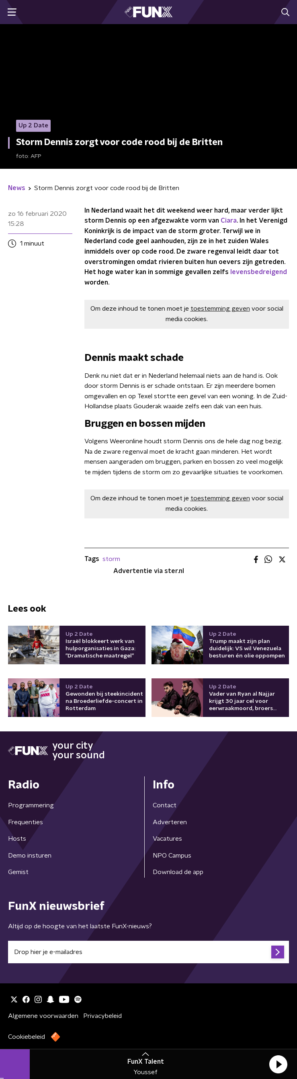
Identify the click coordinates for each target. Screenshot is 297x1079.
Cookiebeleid (26, 1037)
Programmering (31, 805)
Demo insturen (29, 855)
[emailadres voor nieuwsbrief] (148, 952)
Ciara (229, 220)
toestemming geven (220, 308)
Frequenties (25, 822)
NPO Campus (172, 855)
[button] (278, 1064)
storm (111, 559)
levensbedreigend (258, 272)
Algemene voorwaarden (43, 1016)
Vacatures (167, 838)
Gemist (18, 872)
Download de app (178, 872)
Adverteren (170, 822)
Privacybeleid (102, 1016)
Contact (164, 805)
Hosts (17, 838)
